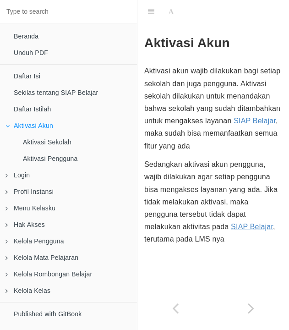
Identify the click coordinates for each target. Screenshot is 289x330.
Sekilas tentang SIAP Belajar (56, 92)
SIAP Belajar (255, 121)
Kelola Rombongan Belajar (48, 274)
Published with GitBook (48, 314)
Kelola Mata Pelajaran (41, 257)
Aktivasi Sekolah (47, 142)
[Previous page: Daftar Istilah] (175, 308)
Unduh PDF (31, 52)
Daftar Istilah (32, 109)
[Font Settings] (171, 11)
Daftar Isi (27, 76)
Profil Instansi (29, 191)
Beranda (26, 36)
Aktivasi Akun (29, 125)
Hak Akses (25, 224)
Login (17, 175)
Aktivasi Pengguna (50, 158)
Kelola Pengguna (34, 241)
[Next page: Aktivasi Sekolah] (251, 308)
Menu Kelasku (30, 208)
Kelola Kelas (27, 290)
